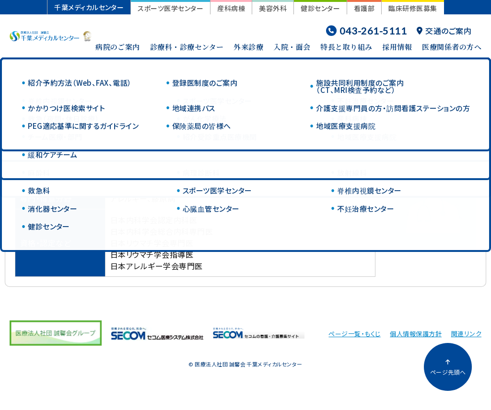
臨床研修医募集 (412, 8)
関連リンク (466, 333)
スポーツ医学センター (170, 8)
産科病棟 (231, 8)
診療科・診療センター (187, 47)
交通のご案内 (444, 30)
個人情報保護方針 (416, 333)
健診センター (320, 8)
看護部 (364, 8)
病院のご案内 (117, 47)
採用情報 (397, 47)
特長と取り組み (346, 47)
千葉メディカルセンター (89, 7)
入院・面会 (291, 47)
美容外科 (273, 8)
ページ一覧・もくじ (354, 333)
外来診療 (248, 47)
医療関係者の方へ (451, 47)
